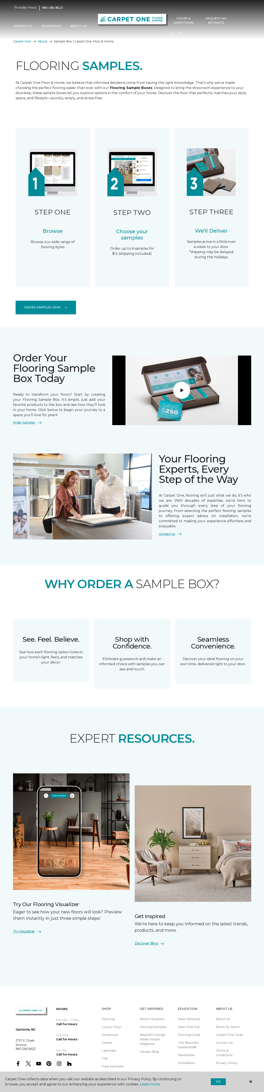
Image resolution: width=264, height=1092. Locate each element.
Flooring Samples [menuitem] (153, 1027)
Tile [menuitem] (105, 1058)
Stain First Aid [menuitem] (188, 1027)
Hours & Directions (184, 20)
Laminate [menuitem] (109, 1051)
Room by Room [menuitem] (228, 1027)
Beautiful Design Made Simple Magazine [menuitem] (153, 1039)
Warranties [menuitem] (186, 1055)
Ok (218, 1081)
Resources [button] (51, 26)
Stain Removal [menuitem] (189, 1019)
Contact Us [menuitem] (224, 1043)
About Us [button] (78, 26)
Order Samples (27, 422)
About (42, 41)
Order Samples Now (45, 307)
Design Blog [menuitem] (149, 1052)
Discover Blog (150, 943)
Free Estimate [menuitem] (113, 1066)
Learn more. (150, 1084)
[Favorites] (180, 33)
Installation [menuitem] (186, 1063)
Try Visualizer (27, 931)
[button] (172, 33)
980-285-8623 (52, 8)
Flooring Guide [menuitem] (189, 1035)
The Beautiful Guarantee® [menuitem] (188, 1045)
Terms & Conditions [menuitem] (224, 1053)
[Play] (181, 390)
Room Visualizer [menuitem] (152, 1019)
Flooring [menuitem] (108, 1019)
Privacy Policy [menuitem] (226, 1063)
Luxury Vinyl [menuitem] (111, 1027)
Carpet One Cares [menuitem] (229, 1035)
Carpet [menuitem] (107, 1043)
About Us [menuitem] (223, 1019)
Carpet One (22, 41)
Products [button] (23, 26)
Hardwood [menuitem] (110, 1035)
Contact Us (170, 534)
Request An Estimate (216, 20)
